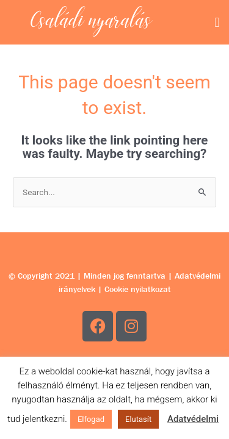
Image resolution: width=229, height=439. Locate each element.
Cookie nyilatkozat (137, 289)
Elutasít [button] (138, 419)
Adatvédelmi (193, 418)
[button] (217, 22)
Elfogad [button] (91, 419)
